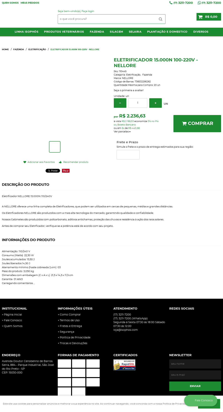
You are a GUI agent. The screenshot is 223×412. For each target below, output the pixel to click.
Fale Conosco (13, 320)
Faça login (88, 11)
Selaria (135, 32)
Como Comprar (70, 314)
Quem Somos (10, 3)
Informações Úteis (75, 308)
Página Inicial (13, 314)
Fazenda (97, 32)
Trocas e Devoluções (73, 343)
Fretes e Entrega (71, 326)
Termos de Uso (70, 320)
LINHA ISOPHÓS (27, 32)
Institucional (14, 308)
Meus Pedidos (30, 3)
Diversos (201, 32)
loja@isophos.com (125, 330)
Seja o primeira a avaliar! (129, 90)
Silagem (116, 32)
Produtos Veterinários (64, 32)
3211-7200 (183, 2)
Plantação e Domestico (167, 32)
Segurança (67, 332)
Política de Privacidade (75, 337)
